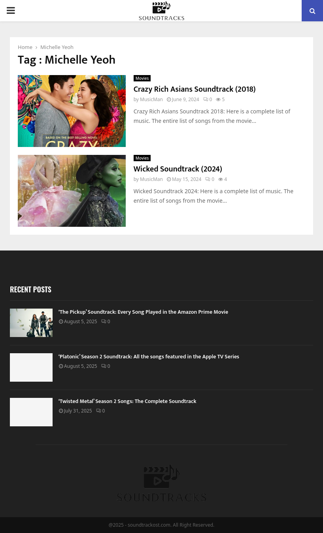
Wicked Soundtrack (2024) (178, 169)
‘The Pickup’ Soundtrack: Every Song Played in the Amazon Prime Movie (143, 311)
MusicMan (151, 99)
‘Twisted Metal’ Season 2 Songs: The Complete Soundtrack (127, 401)
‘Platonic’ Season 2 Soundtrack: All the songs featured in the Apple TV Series (149, 356)
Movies (142, 78)
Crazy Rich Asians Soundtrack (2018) (195, 89)
